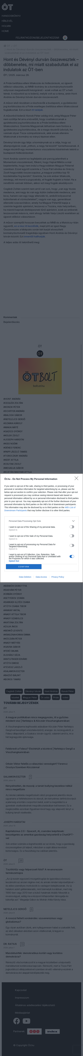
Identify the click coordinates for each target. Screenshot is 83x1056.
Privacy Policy (57, 577)
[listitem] (41, 520)
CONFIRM (23, 566)
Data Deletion (25, 577)
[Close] (77, 479)
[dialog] (41, 528)
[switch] (72, 526)
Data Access (41, 577)
